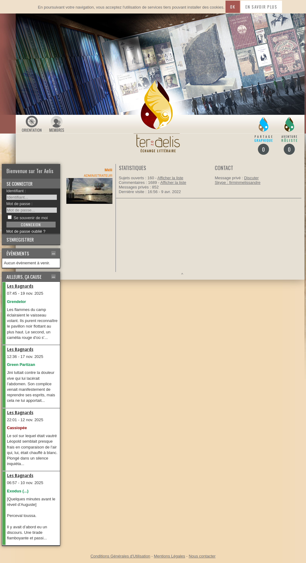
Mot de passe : (19, 203)
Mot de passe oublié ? (25, 231)
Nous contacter (202, 556)
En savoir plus (261, 7)
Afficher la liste (170, 178)
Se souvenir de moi (31, 217)
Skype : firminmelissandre (238, 182)
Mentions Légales (169, 556)
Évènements (17, 253)
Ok (232, 7)
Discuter (251, 178)
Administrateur (98, 175)
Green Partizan (21, 364)
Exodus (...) (18, 491)
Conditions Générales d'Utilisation (120, 556)
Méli (108, 170)
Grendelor (16, 301)
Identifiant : (16, 190)
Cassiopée (17, 427)
